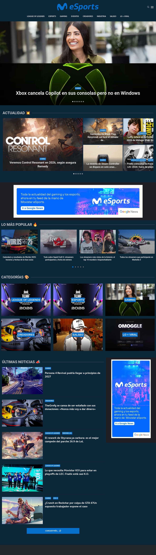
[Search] (148, 7)
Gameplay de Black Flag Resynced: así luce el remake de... (103, 137)
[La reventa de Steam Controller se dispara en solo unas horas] (103, 158)
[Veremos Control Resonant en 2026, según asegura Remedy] (43, 144)
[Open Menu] (152, 7)
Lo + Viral (124, 16)
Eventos (75, 16)
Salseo (113, 16)
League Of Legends (35, 16)
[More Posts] (53, 531)
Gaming (63, 16)
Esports (52, 16)
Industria (101, 16)
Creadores (88, 16)
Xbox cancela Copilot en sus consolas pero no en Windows (78, 93)
